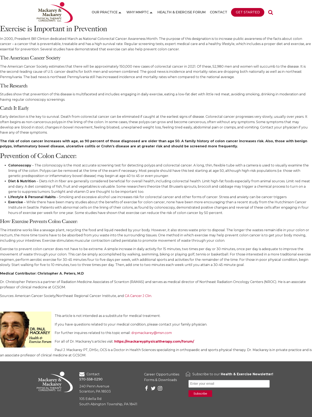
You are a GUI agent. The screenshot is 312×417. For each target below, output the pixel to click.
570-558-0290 (91, 379)
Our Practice (107, 12)
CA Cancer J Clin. (138, 296)
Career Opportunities (161, 374)
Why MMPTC (139, 12)
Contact (218, 12)
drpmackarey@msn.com (151, 333)
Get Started (248, 12)
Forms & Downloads (160, 380)
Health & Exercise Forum (181, 12)
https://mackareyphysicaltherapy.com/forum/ (154, 341)
